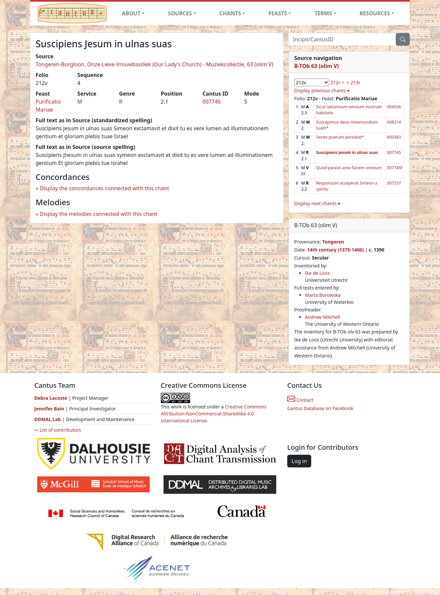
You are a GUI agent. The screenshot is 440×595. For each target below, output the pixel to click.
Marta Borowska (322, 295)
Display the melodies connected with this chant (98, 214)
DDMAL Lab (47, 419)
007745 (211, 101)
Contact (300, 400)
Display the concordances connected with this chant (104, 188)
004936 (394, 107)
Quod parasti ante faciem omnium (349, 168)
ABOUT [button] (131, 13)
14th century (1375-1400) (335, 250)
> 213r (353, 82)
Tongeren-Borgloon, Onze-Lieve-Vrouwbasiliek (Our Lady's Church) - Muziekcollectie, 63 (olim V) (154, 64)
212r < (337, 82)
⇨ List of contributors (57, 430)
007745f (394, 168)
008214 (394, 122)
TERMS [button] (323, 13)
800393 (394, 137)
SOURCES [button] (180, 13)
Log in (299, 461)
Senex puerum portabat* (340, 137)
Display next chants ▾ (317, 203)
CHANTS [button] (230, 13)
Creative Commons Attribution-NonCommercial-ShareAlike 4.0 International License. (214, 413)
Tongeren (333, 242)
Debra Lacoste (50, 398)
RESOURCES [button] (374, 13)
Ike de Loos (317, 273)
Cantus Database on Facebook (320, 408)
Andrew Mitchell (322, 317)
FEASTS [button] (278, 13)
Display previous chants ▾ (321, 90)
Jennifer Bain (50, 408)
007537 (394, 183)
